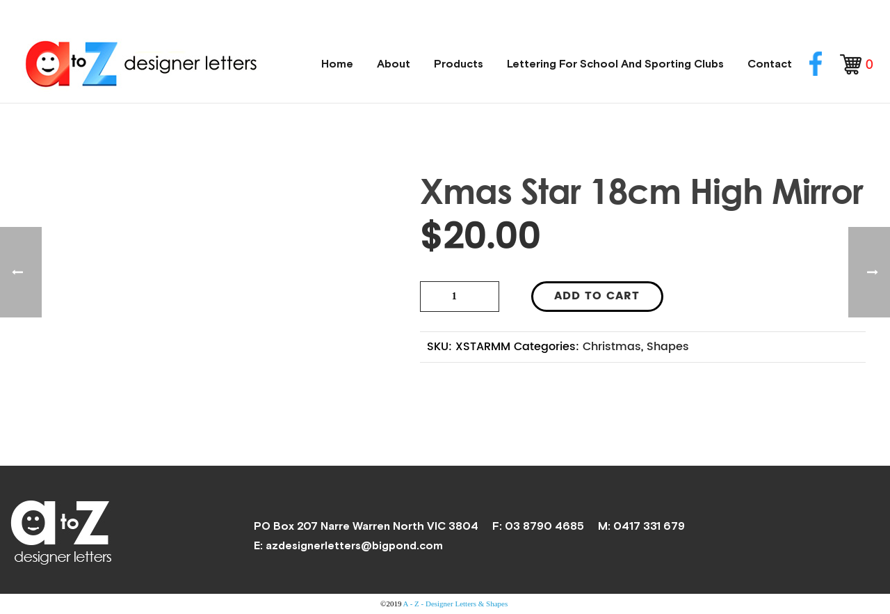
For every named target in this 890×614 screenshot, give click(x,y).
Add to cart (597, 296)
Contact (769, 63)
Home (337, 63)
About (393, 63)
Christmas (612, 347)
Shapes (668, 347)
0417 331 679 (649, 525)
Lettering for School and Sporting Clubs (615, 63)
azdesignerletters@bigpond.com (354, 545)
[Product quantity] (459, 296)
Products (458, 63)
